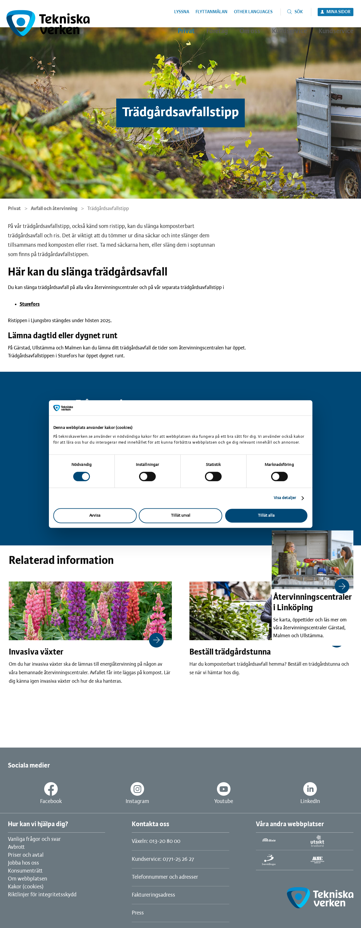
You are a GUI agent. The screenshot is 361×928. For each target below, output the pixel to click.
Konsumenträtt (25, 871)
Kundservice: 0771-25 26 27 (163, 859)
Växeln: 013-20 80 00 (156, 841)
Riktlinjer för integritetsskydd (42, 895)
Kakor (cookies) (26, 887)
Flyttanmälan (211, 12)
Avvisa (94, 515)
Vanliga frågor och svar (34, 839)
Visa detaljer (285, 498)
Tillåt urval (180, 515)
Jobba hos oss (23, 863)
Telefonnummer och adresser (165, 877)
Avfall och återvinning (54, 208)
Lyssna (181, 12)
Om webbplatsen (27, 879)
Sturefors (30, 304)
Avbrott (16, 847)
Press (138, 913)
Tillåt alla (266, 515)
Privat (14, 208)
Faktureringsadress (153, 895)
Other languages (253, 12)
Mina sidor (338, 12)
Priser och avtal (26, 855)
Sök (299, 12)
